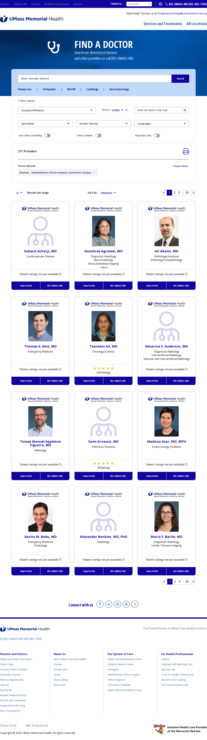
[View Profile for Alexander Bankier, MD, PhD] (104, 516)
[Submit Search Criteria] (180, 79)
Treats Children (89, 135)
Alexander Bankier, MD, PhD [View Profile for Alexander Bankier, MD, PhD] (103, 536)
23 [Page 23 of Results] (187, 192)
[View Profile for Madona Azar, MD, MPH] (166, 421)
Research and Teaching (173, 679)
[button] (57, 110)
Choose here (139, 3)
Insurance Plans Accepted (13, 669)
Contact (35, 4)
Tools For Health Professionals (177, 674)
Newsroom (59, 684)
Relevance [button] (108, 192)
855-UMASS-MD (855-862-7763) (188, 4)
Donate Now (60, 669)
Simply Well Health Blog (12, 705)
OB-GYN (71, 89)
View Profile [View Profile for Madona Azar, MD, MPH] (152, 476)
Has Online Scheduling (35, 135)
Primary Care (25, 89)
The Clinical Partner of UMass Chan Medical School (174, 628)
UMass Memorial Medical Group (124, 690)
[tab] (103, 100)
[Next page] (193, 193)
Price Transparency (10, 710)
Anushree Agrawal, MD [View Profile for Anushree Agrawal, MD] (103, 251)
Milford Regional (116, 679)
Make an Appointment (11, 679)
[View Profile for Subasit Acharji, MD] (40, 230)
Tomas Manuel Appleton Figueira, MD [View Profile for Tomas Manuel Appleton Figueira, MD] (40, 443)
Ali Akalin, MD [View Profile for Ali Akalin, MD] (166, 251)
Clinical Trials (6, 664)
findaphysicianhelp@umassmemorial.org (182, 13)
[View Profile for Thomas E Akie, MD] (40, 326)
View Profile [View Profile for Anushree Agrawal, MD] (89, 285)
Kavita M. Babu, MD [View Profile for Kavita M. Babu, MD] (40, 536)
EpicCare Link (168, 669)
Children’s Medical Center (121, 664)
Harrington (113, 669)
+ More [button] (104, 267)
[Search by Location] (161, 110)
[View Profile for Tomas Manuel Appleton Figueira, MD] (40, 421)
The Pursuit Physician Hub (174, 684)
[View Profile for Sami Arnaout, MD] (104, 421)
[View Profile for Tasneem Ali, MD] (103, 326)
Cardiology (92, 89)
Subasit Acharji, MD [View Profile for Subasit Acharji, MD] (40, 251)
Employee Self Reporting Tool (176, 664)
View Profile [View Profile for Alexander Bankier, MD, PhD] (89, 571)
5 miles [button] (117, 109)
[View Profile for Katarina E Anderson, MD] (167, 326)
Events (57, 674)
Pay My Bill (5, 690)
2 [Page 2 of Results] (174, 192)
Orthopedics (49, 89)
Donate (77, 4)
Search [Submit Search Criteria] (185, 110)
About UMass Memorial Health (70, 659)
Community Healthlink (119, 684)
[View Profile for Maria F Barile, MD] (166, 516)
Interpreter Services (10, 674)
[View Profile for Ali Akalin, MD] (166, 230)
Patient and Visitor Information (16, 659)
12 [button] (19, 192)
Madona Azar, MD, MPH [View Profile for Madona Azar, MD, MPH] (166, 441)
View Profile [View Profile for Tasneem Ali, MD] (89, 380)
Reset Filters (181, 166)
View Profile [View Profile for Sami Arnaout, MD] (89, 476)
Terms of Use (8, 725)
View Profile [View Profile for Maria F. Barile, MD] (152, 571)
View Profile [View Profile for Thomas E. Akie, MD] (26, 380)
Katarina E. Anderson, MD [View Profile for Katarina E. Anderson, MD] (166, 346)
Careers (4, 4)
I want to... (117, 3)
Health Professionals (57, 4)
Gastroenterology (119, 89)
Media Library (61, 679)
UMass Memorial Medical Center (125, 659)
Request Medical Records (13, 695)
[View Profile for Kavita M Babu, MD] (40, 516)
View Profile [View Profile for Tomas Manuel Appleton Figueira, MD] (26, 476)
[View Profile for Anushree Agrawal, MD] (103, 230)
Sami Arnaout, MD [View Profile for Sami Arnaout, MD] (103, 441)
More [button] (27, 100)
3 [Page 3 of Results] (179, 192)
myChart (19, 4)
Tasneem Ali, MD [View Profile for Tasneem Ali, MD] (103, 346)
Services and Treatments (163, 23)
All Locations (197, 23)
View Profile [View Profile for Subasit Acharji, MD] (26, 285)
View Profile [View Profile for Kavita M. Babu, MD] (26, 571)
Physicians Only (147, 135)
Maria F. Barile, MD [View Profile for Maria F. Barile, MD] (166, 536)
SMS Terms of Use (37, 725)
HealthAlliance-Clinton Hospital (124, 674)
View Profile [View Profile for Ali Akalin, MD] (152, 285)
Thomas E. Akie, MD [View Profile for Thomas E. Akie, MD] (40, 346)
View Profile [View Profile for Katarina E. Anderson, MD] (152, 380)
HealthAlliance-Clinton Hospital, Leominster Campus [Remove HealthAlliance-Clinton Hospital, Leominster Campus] (63, 172)
